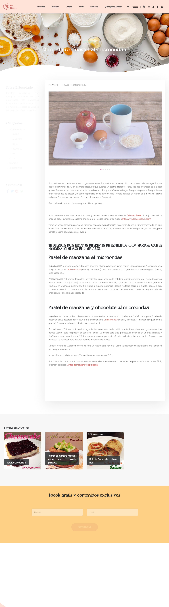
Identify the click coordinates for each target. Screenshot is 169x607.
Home (77, 42)
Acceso (134, 7)
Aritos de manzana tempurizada (82, 352)
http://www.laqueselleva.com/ (136, 206)
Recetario (55, 6)
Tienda (80, 6)
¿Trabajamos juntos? (113, 6)
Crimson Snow (74, 257)
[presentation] (51, 130)
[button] (101, 161)
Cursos (68, 6)
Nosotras (40, 6)
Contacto (94, 6)
